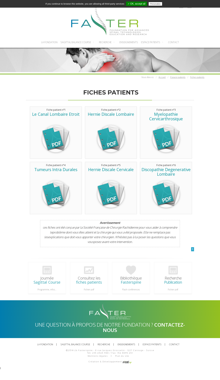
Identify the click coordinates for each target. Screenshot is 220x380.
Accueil (162, 77)
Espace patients (150, 42)
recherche (105, 42)
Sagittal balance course (76, 42)
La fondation (49, 42)
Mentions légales (98, 356)
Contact (173, 42)
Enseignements (128, 42)
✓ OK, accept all (136, 3)
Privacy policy (170, 4)
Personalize (155, 4)
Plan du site (122, 356)
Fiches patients (197, 77)
